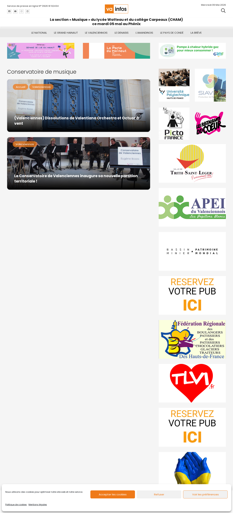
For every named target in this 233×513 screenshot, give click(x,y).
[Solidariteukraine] (192, 471)
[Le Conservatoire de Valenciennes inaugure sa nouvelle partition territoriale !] (78, 163)
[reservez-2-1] (192, 427)
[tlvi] (192, 383)
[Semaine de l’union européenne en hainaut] (40, 51)
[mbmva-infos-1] (192, 251)
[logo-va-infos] (116, 8)
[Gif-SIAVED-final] (210, 85)
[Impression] (192, 207)
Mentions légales (38, 504)
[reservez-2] (192, 295)
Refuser (159, 494)
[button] (223, 10)
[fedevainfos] (192, 339)
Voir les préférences (205, 494)
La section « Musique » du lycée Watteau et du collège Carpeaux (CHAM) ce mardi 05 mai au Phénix (116, 21)
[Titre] (9, 11)
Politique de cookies (16, 504)
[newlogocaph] (116, 51)
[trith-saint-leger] (192, 163)
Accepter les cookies (113, 494)
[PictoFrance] (174, 123)
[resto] (210, 123)
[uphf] (174, 85)
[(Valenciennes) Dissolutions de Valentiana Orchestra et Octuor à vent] (78, 105)
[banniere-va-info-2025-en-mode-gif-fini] (192, 51)
